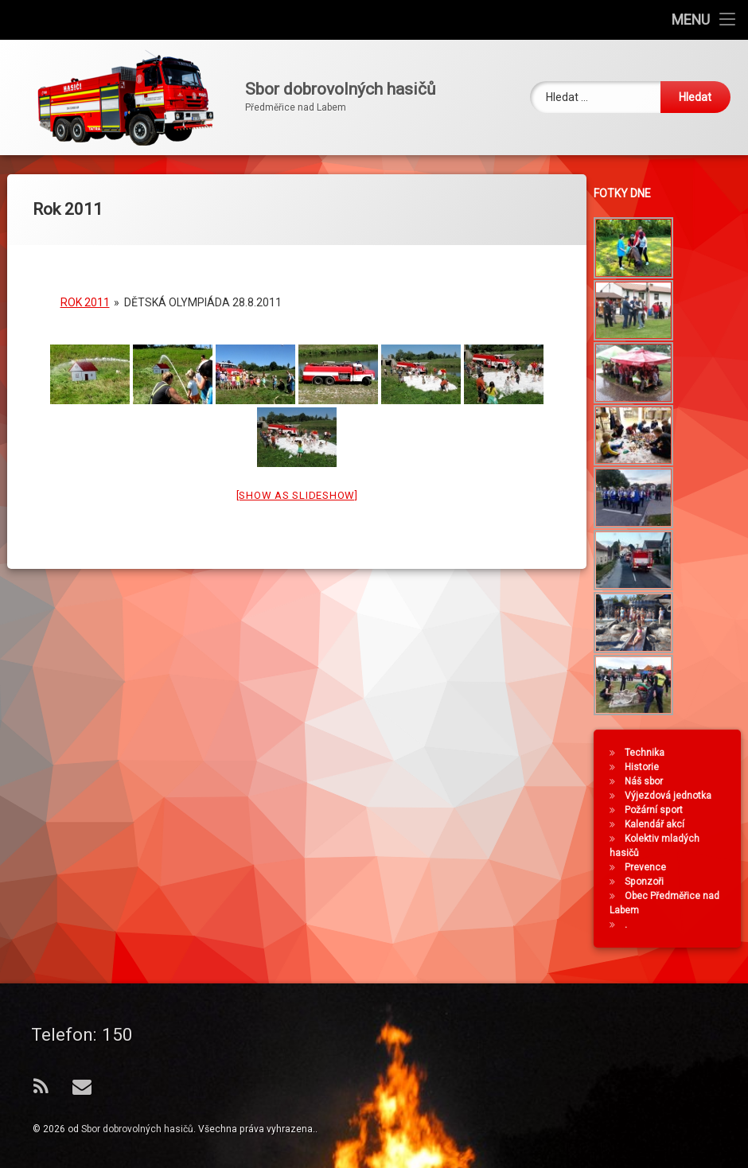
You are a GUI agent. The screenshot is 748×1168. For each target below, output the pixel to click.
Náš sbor (648, 781)
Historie (646, 767)
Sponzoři (648, 881)
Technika (648, 752)
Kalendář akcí (658, 824)
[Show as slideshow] (297, 486)
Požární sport (658, 810)
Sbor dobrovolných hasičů (137, 1129)
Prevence (649, 867)
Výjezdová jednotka (672, 795)
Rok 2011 (85, 292)
